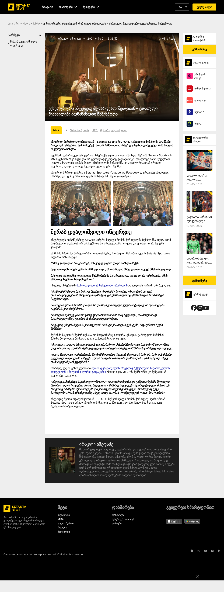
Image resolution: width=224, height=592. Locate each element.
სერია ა (199, 112)
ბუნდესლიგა (202, 88)
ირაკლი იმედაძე (69, 38)
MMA (36, 23)
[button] (182, 7)
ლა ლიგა (200, 100)
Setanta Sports (80, 130)
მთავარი (13, 23)
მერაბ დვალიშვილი (114, 130)
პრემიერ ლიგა (199, 76)
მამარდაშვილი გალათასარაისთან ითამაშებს (201, 262)
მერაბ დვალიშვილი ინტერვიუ (23, 43)
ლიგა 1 (198, 123)
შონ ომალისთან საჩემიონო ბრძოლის (102, 285)
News (26, 23)
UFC (95, 130)
